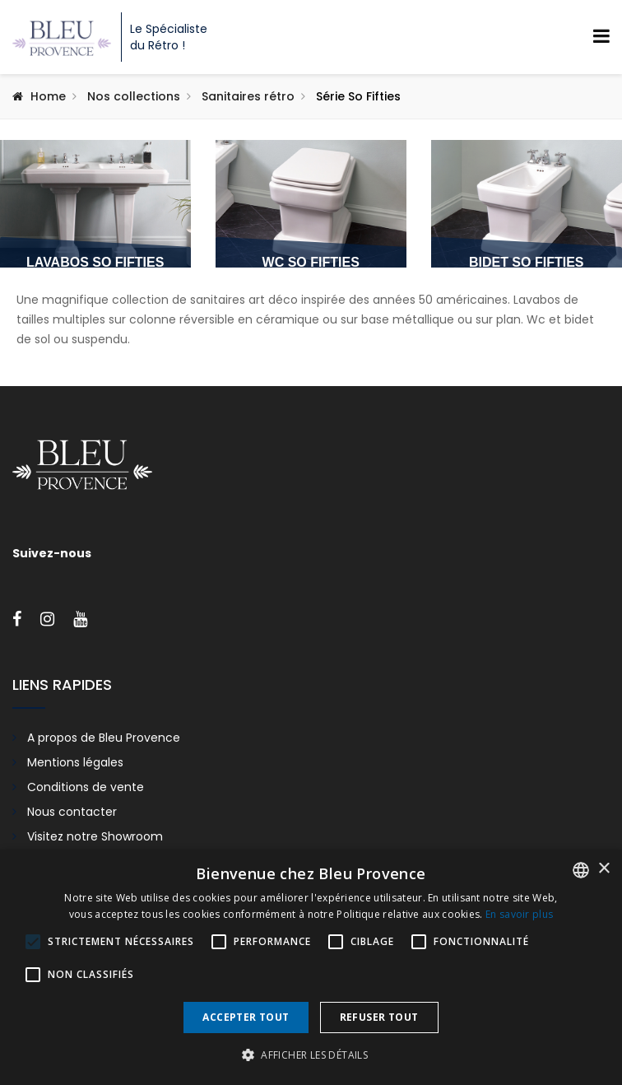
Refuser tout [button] (379, 1017)
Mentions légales (75, 762)
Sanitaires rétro (248, 96)
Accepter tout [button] (245, 1017)
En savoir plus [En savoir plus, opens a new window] (519, 914)
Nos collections (133, 96)
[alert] (311, 967)
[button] (311, 1055)
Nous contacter (72, 811)
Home (48, 96)
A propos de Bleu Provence (103, 737)
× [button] (603, 869)
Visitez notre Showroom (95, 836)
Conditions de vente (85, 787)
